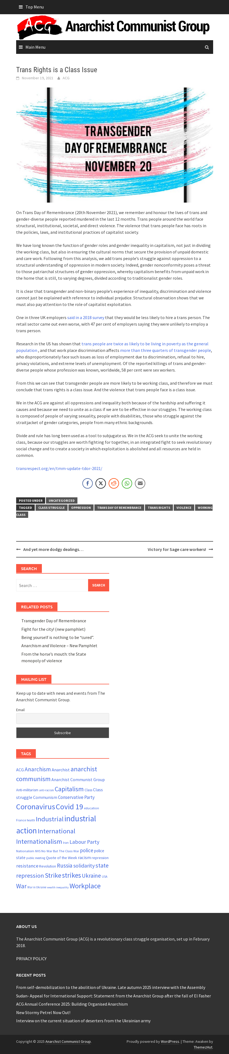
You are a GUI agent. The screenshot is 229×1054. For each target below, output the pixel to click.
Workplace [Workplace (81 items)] (85, 885)
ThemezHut (203, 1047)
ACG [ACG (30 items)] (20, 769)
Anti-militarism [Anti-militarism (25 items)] (27, 789)
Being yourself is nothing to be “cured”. (57, 637)
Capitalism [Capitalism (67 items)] (69, 789)
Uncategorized (62, 500)
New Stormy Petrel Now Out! (43, 1012)
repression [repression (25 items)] (100, 857)
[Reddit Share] (114, 483)
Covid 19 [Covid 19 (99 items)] (69, 806)
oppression (81, 508)
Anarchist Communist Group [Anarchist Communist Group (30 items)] (78, 779)
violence (184, 508)
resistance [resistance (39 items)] (27, 866)
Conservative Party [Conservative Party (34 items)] (76, 797)
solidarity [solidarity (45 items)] (84, 865)
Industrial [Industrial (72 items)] (49, 819)
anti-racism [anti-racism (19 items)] (46, 790)
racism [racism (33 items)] (84, 857)
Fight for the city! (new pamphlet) (53, 629)
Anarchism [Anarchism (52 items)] (38, 769)
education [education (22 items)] (91, 808)
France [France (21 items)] (21, 820)
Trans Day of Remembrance (119, 508)
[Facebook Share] (87, 483)
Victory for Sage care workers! (177, 549)
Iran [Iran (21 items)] (66, 842)
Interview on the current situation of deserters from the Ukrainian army (83, 1020)
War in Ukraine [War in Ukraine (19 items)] (36, 887)
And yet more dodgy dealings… (53, 549)
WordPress (170, 1041)
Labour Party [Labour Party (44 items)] (84, 842)
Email (20, 709)
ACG (66, 77)
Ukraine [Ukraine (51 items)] (91, 875)
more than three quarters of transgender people (165, 350)
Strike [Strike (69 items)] (53, 875)
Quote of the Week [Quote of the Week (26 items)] (61, 857)
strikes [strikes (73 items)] (71, 875)
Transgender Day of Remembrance (53, 620)
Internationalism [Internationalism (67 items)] (39, 841)
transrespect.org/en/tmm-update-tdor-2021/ (59, 468)
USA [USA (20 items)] (104, 876)
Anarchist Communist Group (68, 1041)
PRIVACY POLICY (31, 958)
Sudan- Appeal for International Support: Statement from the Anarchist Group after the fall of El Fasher (113, 995)
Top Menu (34, 7)
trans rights (159, 508)
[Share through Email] (140, 483)
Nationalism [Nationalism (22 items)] (25, 851)
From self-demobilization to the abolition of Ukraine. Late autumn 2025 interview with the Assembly (110, 987)
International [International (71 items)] (56, 831)
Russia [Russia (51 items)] (65, 865)
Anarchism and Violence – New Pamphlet (59, 645)
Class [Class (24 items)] (88, 790)
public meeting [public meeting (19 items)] (35, 858)
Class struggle (51, 508)
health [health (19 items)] (31, 820)
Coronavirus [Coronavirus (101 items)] (35, 806)
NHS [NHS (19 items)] (37, 851)
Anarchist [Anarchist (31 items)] (61, 769)
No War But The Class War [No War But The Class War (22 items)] (60, 851)
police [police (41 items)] (86, 850)
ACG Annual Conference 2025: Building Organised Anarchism (72, 1004)
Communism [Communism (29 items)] (45, 797)
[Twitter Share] (100, 483)
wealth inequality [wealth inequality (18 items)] (58, 887)
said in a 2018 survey (85, 317)
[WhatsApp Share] (127, 483)
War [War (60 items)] (21, 886)
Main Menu (35, 47)
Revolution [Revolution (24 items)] (47, 866)
